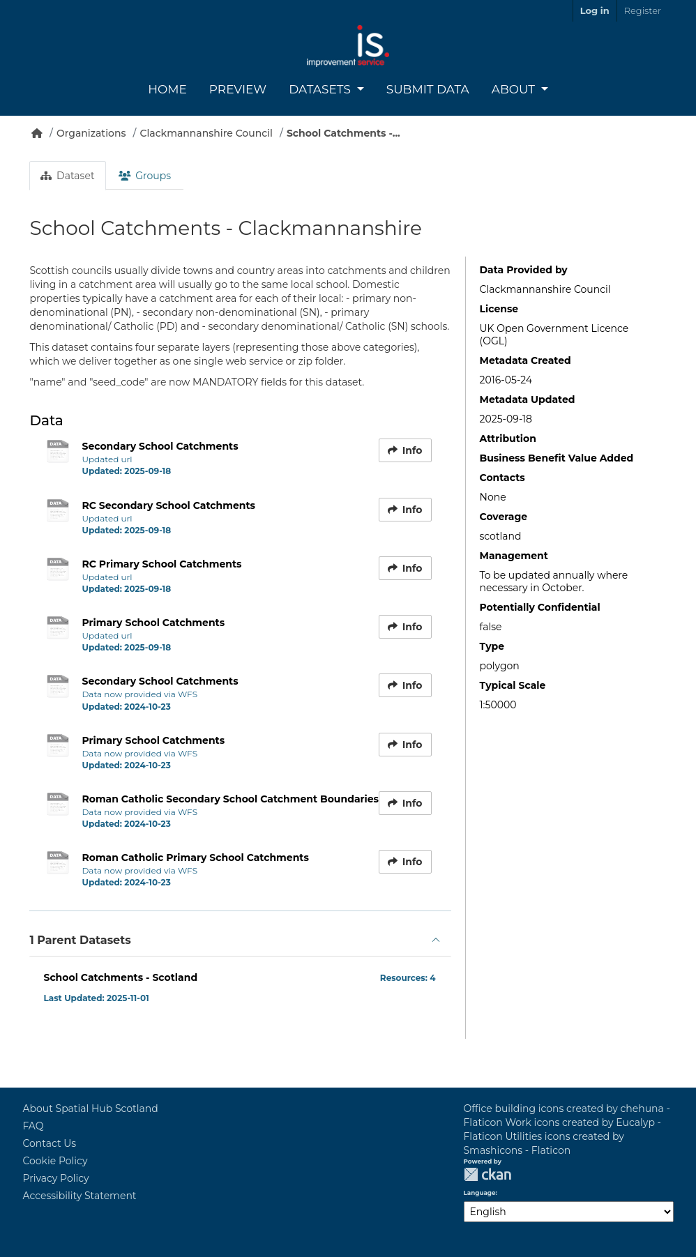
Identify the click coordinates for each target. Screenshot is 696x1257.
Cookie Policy (54, 1161)
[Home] (37, 133)
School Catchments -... (343, 133)
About (515, 89)
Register (642, 10)
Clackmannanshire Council (205, 133)
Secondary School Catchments (160, 446)
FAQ (32, 1126)
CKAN (487, 1174)
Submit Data (427, 89)
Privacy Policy (55, 1178)
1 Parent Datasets (79, 940)
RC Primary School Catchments (161, 564)
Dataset (67, 175)
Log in (595, 10)
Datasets (321, 89)
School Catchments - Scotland (120, 977)
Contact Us (49, 1143)
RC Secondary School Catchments (168, 505)
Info (405, 450)
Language (480, 1192)
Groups (145, 175)
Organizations (91, 133)
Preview (237, 89)
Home (167, 89)
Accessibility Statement (79, 1195)
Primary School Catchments (153, 622)
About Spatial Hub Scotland (90, 1108)
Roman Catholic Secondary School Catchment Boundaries (230, 799)
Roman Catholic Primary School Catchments (195, 857)
